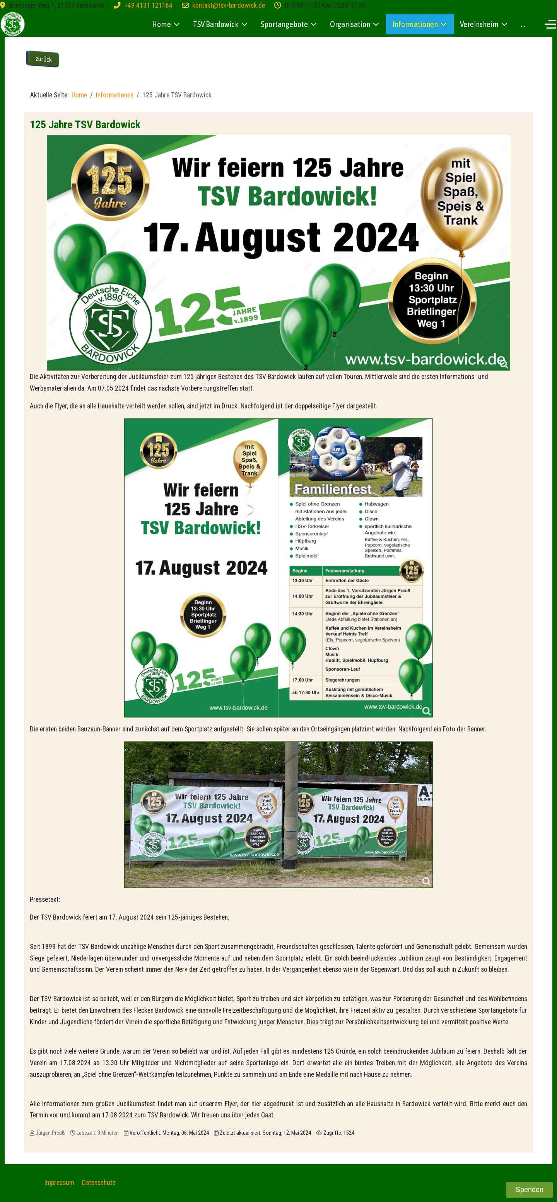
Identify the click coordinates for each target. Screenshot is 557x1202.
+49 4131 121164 (148, 5)
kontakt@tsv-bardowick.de (228, 5)
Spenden (529, 1189)
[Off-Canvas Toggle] (550, 24)
